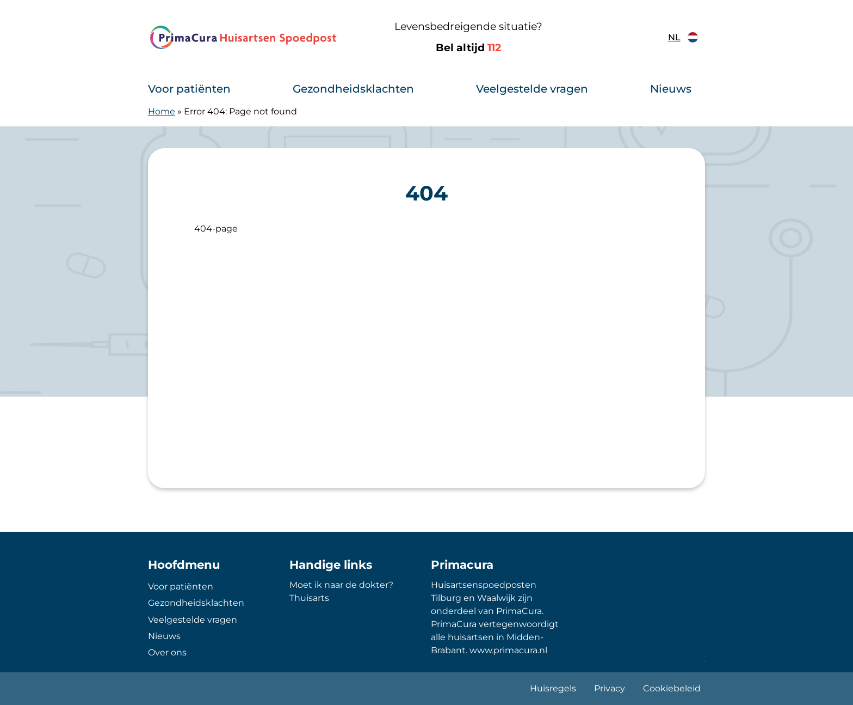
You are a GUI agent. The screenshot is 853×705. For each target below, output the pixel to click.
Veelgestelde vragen (532, 88)
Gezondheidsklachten (353, 88)
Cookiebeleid (672, 688)
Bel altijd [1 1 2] (468, 47)
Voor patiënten (189, 88)
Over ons (167, 652)
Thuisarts (309, 598)
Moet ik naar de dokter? (341, 585)
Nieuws (670, 88)
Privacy (609, 688)
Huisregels (553, 688)
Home (161, 111)
